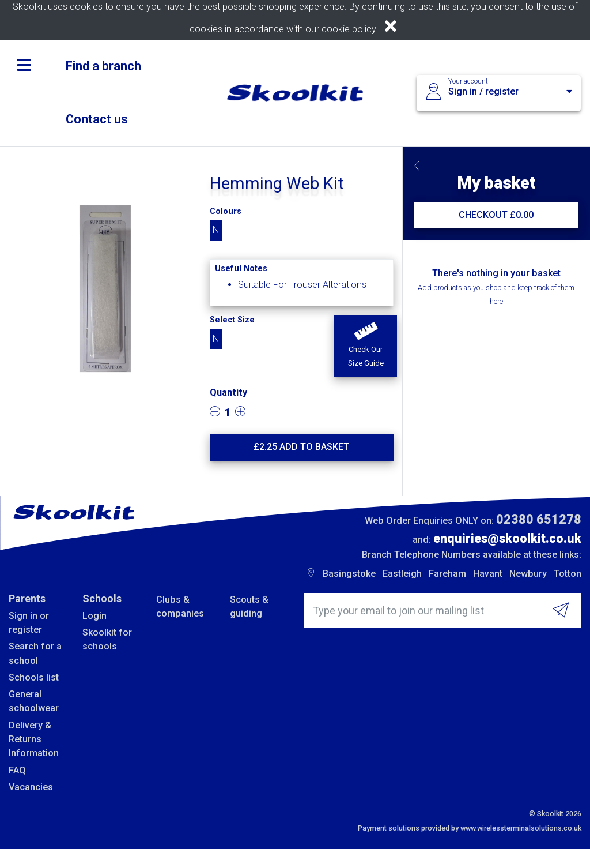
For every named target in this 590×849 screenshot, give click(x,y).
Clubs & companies (180, 606)
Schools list (34, 677)
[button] (365, 346)
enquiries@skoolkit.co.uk (507, 538)
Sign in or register (29, 622)
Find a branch (103, 66)
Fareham (447, 573)
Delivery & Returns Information (34, 739)
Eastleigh (402, 573)
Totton (567, 573)
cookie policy (349, 29)
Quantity (228, 392)
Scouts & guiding (249, 606)
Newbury (528, 573)
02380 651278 (538, 519)
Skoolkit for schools (107, 639)
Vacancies (31, 787)
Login (94, 615)
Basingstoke (349, 573)
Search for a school (35, 653)
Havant (487, 573)
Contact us (97, 119)
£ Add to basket (301, 446)
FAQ (17, 770)
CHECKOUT (496, 214)
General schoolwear (34, 701)
